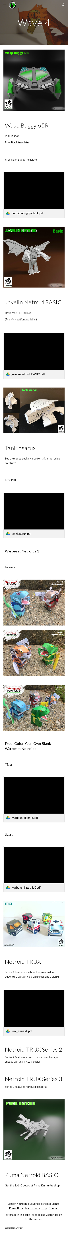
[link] (34, 195)
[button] (4, 5)
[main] (34, 22)
